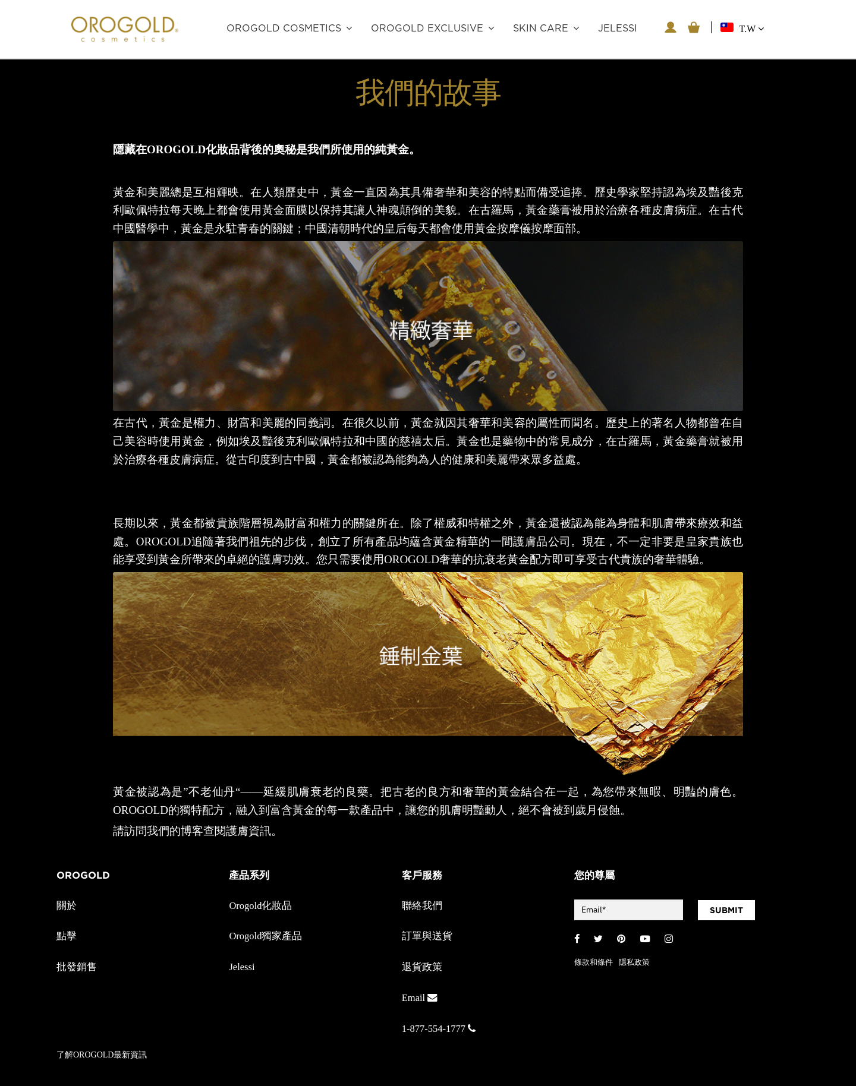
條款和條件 (593, 962)
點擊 (66, 936)
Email (420, 997)
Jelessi (241, 967)
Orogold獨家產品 (265, 936)
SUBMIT (726, 910)
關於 (66, 905)
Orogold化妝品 (260, 905)
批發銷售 (76, 967)
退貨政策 (422, 967)
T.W (751, 29)
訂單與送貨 (427, 936)
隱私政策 (634, 962)
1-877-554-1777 (439, 1028)
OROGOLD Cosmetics (283, 28)
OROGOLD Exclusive (427, 28)
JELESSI (617, 28)
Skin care (540, 28)
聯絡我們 (422, 905)
